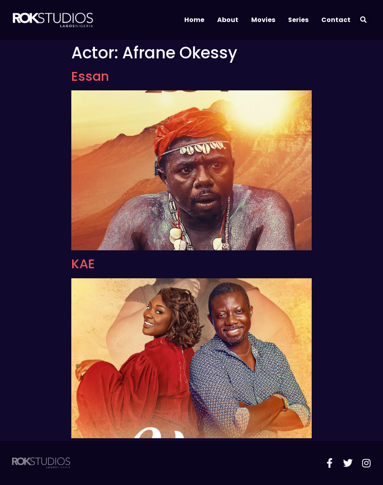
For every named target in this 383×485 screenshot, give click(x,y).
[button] (363, 20)
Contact (336, 19)
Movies (263, 19)
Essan (90, 76)
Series (298, 19)
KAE (83, 264)
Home (194, 19)
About (227, 19)
